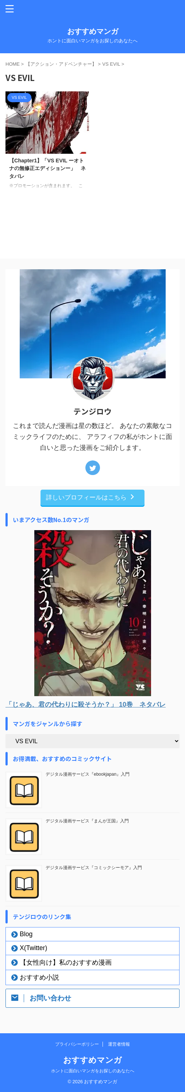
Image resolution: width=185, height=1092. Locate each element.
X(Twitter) (33, 948)
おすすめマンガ (92, 31)
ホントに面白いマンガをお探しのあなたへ (92, 1070)
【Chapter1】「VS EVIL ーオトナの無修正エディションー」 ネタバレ (47, 168)
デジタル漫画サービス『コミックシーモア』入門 (94, 867)
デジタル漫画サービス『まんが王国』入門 (87, 820)
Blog (26, 934)
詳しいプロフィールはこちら (90, 497)
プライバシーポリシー (77, 1044)
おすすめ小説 (39, 977)
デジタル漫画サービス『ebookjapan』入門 (88, 774)
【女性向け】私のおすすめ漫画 (66, 962)
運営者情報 (119, 1044)
